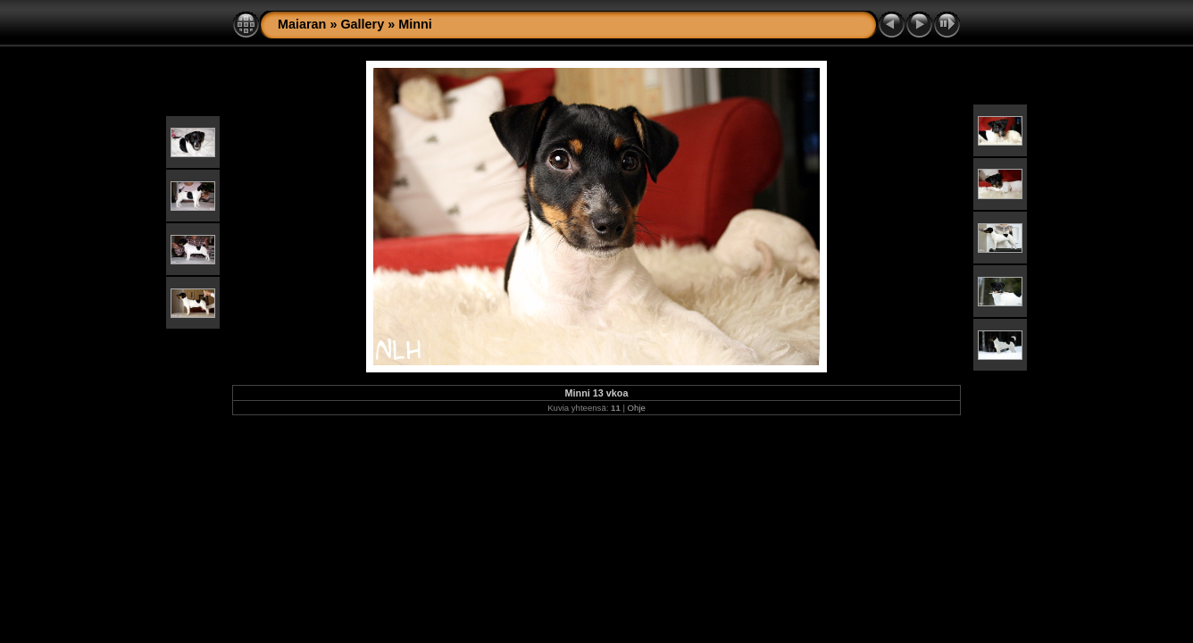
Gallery (362, 24)
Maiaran (302, 24)
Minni (415, 24)
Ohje (637, 408)
